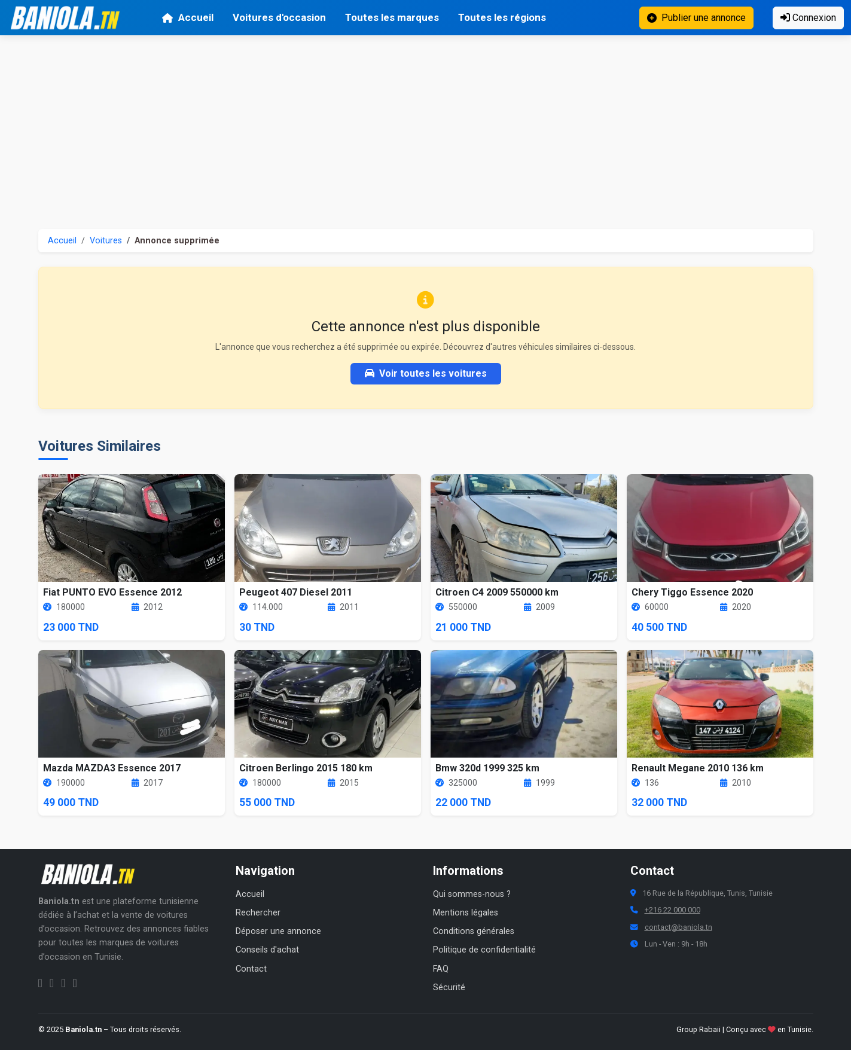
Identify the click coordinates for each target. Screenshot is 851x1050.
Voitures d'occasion (279, 17)
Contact (251, 969)
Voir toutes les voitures (426, 373)
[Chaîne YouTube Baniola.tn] (74, 983)
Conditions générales (473, 931)
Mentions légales (465, 913)
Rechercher (258, 913)
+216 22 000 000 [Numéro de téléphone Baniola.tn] (672, 909)
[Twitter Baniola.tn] (63, 983)
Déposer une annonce (278, 931)
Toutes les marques (392, 17)
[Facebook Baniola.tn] (40, 983)
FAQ (441, 969)
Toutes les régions (502, 17)
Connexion (808, 17)
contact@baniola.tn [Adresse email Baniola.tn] (678, 927)
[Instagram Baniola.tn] (52, 983)
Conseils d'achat (267, 950)
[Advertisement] (426, 125)
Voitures (106, 241)
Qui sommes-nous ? (472, 894)
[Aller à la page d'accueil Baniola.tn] (92, 874)
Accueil (187, 17)
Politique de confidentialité (484, 950)
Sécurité (449, 987)
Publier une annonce (696, 17)
